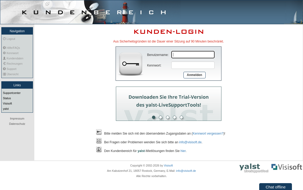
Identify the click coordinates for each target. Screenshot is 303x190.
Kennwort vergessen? (208, 133)
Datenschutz (17, 123)
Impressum (17, 118)
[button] (275, 186)
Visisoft (168, 165)
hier (183, 151)
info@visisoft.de (190, 142)
